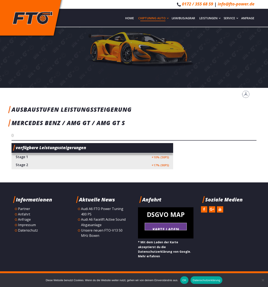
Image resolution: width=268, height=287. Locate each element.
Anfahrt (24, 214)
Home (129, 18)
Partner (24, 208)
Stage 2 (92, 165)
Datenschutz (28, 230)
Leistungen (209, 18)
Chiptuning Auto (153, 18)
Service (231, 18)
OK (184, 280)
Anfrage (247, 18)
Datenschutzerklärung (206, 280)
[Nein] (263, 280)
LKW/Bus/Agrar (183, 18)
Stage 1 (92, 157)
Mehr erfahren (149, 256)
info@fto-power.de (236, 4)
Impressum (27, 225)
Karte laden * (165, 228)
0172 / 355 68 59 (197, 4)
